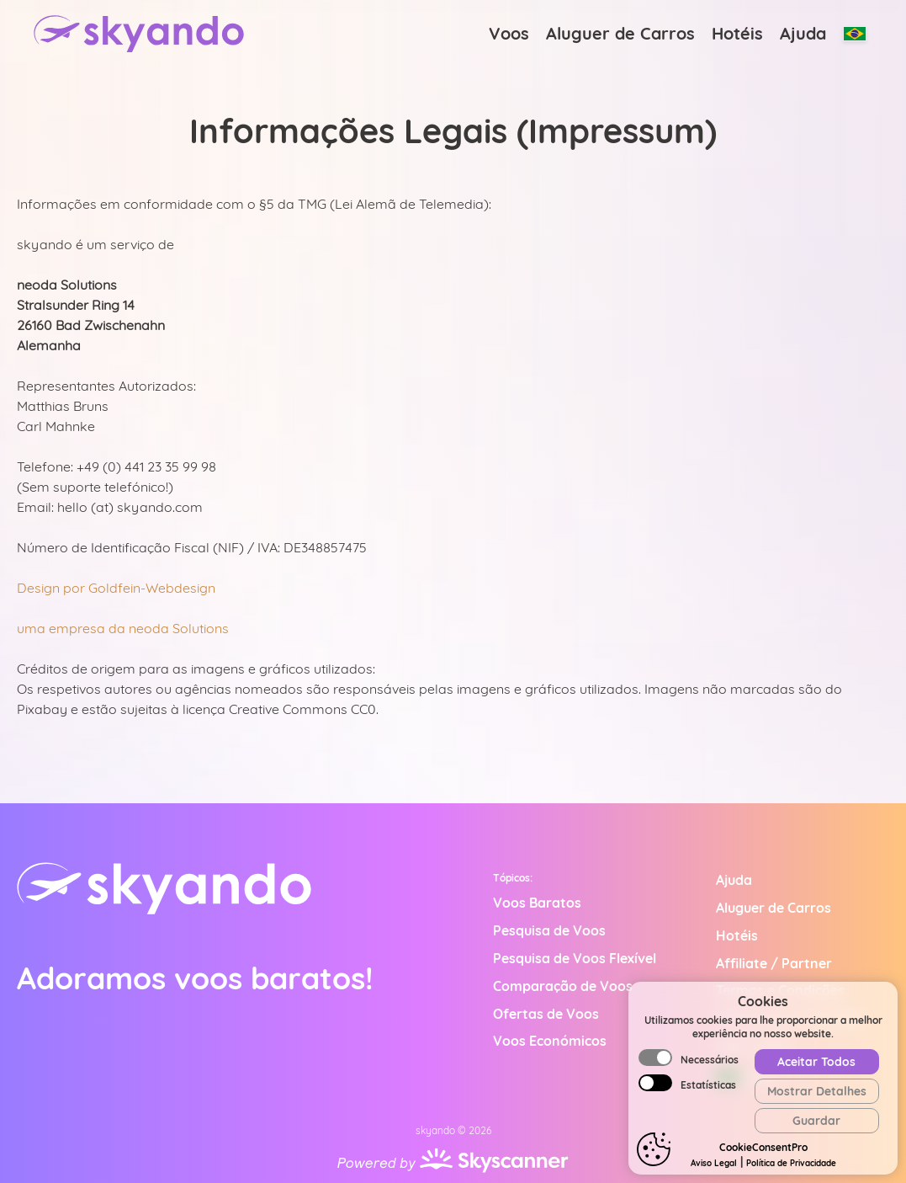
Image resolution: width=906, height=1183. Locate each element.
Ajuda (803, 33)
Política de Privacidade (791, 1163)
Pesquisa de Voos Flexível (574, 958)
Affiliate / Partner (774, 963)
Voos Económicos (550, 1040)
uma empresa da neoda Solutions (123, 628)
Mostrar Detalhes (816, 1091)
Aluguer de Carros (620, 33)
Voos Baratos (537, 902)
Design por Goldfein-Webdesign (116, 587)
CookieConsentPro (763, 1147)
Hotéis (737, 33)
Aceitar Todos (816, 1061)
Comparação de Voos (563, 986)
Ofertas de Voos (546, 1013)
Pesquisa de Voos (549, 930)
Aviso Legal (714, 1163)
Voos (509, 33)
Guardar (816, 1120)
